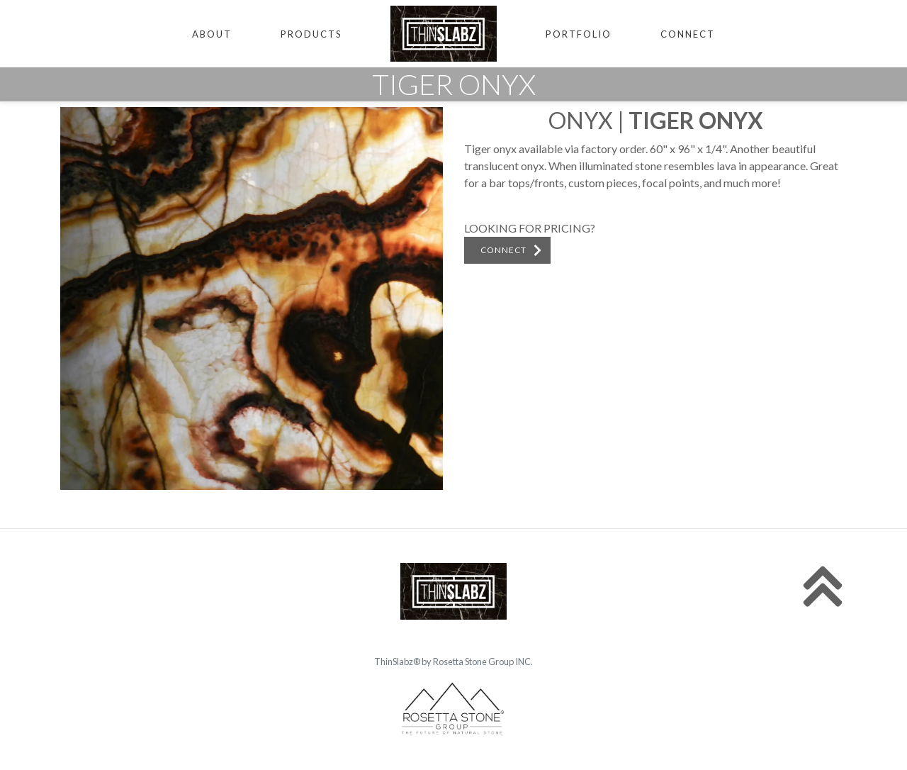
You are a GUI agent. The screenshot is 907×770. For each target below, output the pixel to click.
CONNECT (687, 34)
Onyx (580, 120)
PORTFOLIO (579, 34)
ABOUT (212, 34)
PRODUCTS (311, 34)
